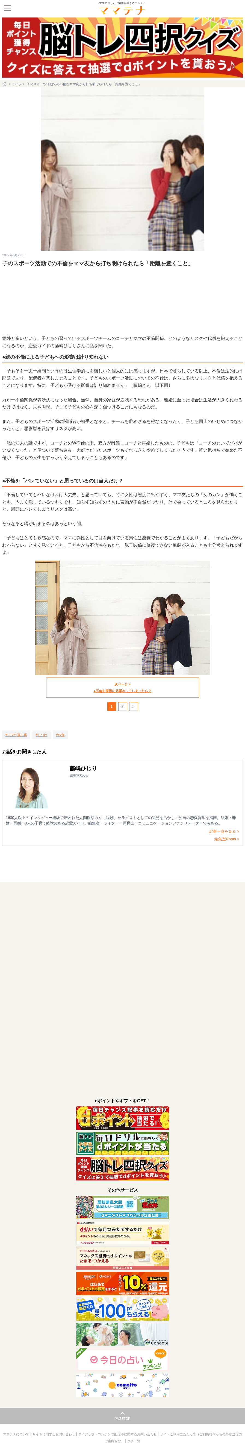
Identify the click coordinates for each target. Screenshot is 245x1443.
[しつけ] (42, 735)
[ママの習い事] (16, 735)
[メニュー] (7, 8)
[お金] (60, 735)
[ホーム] (5, 84)
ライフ (17, 84)
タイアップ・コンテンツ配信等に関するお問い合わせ (118, 1434)
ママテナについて (16, 1434)
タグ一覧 (133, 1441)
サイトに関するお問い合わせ (54, 1434)
